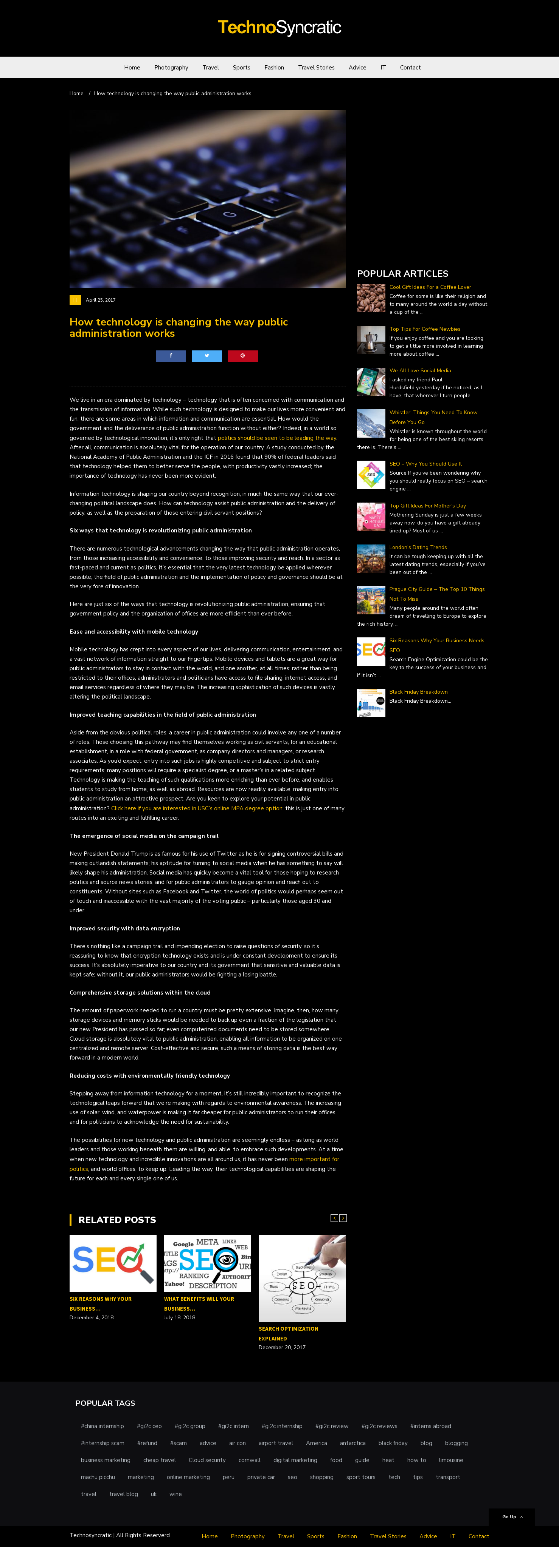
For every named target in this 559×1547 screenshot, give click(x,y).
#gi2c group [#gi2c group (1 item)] (190, 1426)
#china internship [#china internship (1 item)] (102, 1426)
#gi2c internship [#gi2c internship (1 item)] (282, 1426)
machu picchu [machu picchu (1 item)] (98, 1477)
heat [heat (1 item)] (388, 1460)
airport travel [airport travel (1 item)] (276, 1443)
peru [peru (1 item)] (228, 1477)
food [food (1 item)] (336, 1460)
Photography (171, 67)
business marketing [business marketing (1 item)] (105, 1460)
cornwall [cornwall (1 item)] (250, 1460)
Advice (357, 67)
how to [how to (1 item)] (416, 1460)
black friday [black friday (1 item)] (393, 1443)
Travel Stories (316, 67)
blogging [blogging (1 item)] (456, 1443)
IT (383, 67)
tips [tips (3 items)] (418, 1477)
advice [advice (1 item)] (208, 1443)
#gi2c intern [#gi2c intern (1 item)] (233, 1426)
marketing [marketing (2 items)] (141, 1477)
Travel (210, 67)
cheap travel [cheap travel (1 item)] (159, 1460)
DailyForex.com (377, 252)
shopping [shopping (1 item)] (322, 1477)
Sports (241, 67)
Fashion (274, 67)
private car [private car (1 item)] (261, 1477)
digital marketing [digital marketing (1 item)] (295, 1460)
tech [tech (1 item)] (394, 1477)
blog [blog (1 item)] (426, 1443)
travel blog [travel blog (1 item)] (123, 1494)
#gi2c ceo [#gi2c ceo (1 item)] (149, 1426)
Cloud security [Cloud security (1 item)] (207, 1460)
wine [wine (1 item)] (175, 1494)
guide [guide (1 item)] (362, 1460)
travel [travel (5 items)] (88, 1494)
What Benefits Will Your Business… (199, 1303)
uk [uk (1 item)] (154, 1494)
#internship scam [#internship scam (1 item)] (102, 1443)
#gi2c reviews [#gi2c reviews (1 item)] (380, 1426)
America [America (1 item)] (316, 1443)
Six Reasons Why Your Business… (101, 1303)
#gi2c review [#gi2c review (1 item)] (332, 1426)
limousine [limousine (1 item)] (451, 1460)
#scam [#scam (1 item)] (178, 1443)
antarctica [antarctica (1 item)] (353, 1443)
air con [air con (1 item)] (237, 1443)
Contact (410, 67)
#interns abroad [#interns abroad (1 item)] (430, 1426)
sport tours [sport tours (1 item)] (361, 1477)
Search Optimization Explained (288, 1333)
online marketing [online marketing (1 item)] (188, 1477)
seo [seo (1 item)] (292, 1477)
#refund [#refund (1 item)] (147, 1443)
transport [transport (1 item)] (448, 1477)
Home (132, 67)
